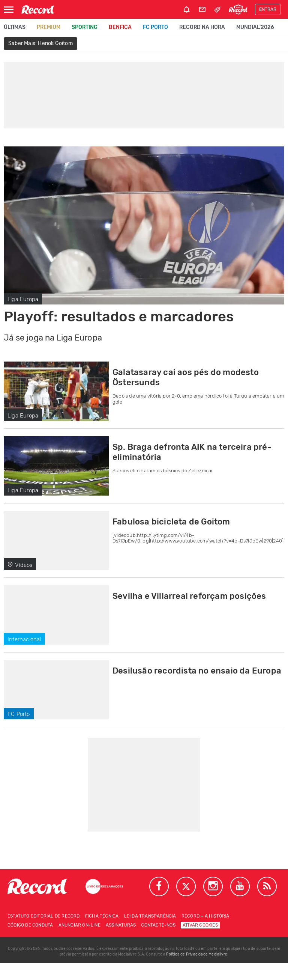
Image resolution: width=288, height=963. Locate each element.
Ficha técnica (102, 916)
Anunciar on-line (79, 925)
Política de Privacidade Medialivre (196, 954)
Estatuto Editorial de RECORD (44, 916)
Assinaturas (121, 925)
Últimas (15, 27)
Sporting (85, 27)
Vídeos (20, 565)
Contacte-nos (158, 925)
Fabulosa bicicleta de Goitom (171, 522)
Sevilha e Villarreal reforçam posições (189, 596)
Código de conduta (30, 925)
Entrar (267, 9)
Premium (48, 27)
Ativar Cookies (200, 925)
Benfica (120, 27)
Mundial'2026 (255, 27)
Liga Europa (23, 299)
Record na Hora (202, 27)
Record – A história (206, 916)
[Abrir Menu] (9, 9)
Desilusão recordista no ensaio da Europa (196, 671)
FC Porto (155, 27)
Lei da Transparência (150, 916)
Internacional (24, 639)
